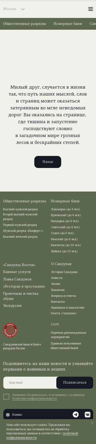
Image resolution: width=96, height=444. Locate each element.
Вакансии (58, 290)
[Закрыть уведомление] (92, 423)
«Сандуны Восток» (19, 265)
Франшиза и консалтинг (68, 307)
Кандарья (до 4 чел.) (65, 221)
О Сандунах (61, 264)
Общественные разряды (24, 24)
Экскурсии (12, 306)
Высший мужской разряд (20, 209)
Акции (55, 284)
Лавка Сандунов (17, 279)
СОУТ (55, 324)
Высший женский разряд (20, 236)
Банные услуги (17, 272)
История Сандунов (64, 272)
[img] (48, 9)
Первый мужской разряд (20, 225)
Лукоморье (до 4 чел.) (65, 209)
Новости (56, 278)
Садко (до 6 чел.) (62, 233)
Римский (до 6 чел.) (64, 239)
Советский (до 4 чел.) (65, 227)
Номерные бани (68, 24)
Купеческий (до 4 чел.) (66, 215)
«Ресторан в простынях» (24, 287)
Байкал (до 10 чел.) (64, 251)
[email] (48, 383)
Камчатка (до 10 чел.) (66, 245)
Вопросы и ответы (63, 296)
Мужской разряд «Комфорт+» (23, 230)
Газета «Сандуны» (64, 313)
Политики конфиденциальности (34, 398)
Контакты (58, 301)
